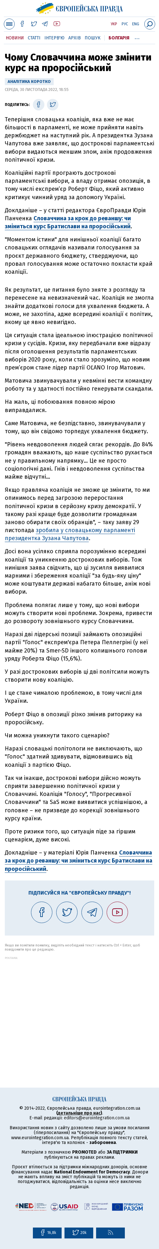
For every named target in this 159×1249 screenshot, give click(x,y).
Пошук (93, 38)
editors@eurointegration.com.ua (97, 1118)
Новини (15, 38)
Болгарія (119, 38)
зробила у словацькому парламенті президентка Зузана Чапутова (70, 534)
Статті (34, 38)
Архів (74, 38)
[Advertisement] (79, 1004)
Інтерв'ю (54, 38)
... (137, 36)
